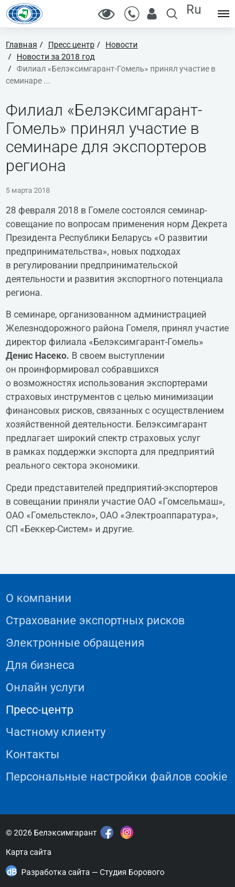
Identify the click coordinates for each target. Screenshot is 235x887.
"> (3, 798)
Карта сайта (29, 852)
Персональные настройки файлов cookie (117, 776)
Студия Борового (132, 872)
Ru (193, 9)
